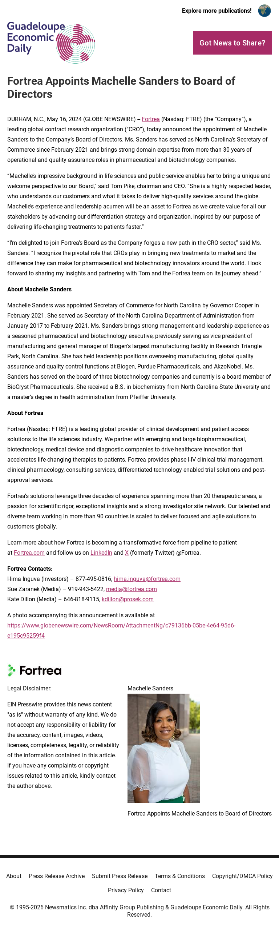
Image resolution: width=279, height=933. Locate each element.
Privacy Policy (126, 890)
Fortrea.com (29, 552)
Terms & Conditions (180, 876)
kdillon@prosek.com (128, 599)
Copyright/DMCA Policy (242, 876)
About (13, 876)
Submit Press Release (119, 876)
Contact (161, 890)
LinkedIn (101, 552)
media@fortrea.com (131, 589)
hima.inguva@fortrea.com (147, 578)
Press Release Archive (57, 876)
